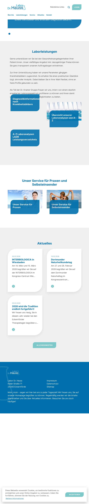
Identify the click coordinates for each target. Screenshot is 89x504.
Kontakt (49, 15)
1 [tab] (9, 76)
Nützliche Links (57, 7)
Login (76, 7)
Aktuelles (40, 15)
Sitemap (50, 477)
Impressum (52, 471)
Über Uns (11, 15)
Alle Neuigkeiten (45, 436)
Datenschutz (52, 474)
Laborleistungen (21, 15)
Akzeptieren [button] (74, 494)
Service (32, 15)
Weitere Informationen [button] (15, 498)
